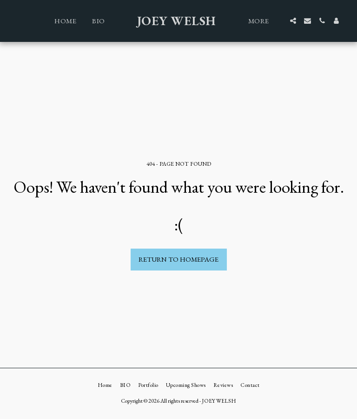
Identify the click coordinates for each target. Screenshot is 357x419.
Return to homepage (178, 259)
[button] (293, 20)
